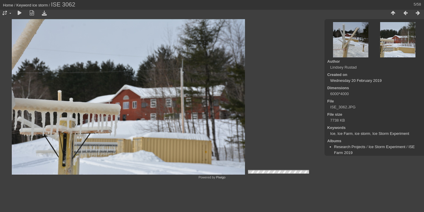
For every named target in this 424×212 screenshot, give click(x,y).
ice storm (40, 5)
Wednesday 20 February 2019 (356, 80)
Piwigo (221, 177)
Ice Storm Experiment (390, 133)
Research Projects (349, 147)
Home (8, 5)
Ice (332, 133)
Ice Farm (344, 133)
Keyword (24, 5)
